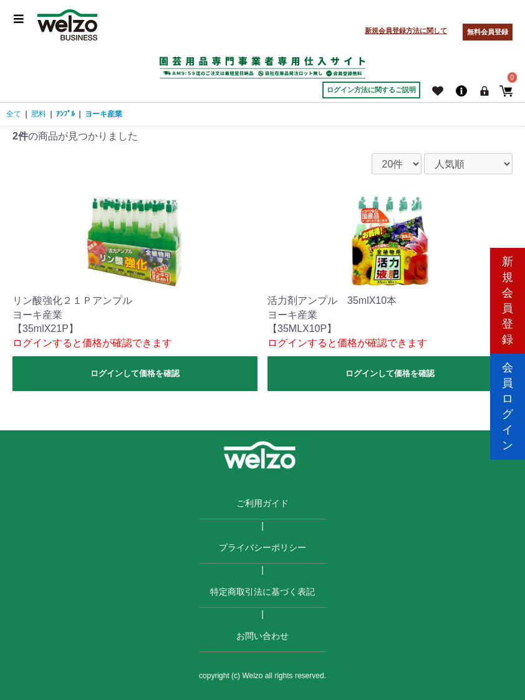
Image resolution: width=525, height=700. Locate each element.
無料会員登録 (487, 31)
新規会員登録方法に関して (406, 30)
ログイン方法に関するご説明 (371, 89)
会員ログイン (507, 402)
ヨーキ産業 (103, 114)
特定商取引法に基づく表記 (262, 592)
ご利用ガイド (262, 503)
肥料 (38, 114)
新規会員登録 (507, 297)
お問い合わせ (262, 636)
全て (13, 114)
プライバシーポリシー (262, 547)
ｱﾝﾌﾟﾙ (65, 114)
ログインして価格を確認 (135, 373)
